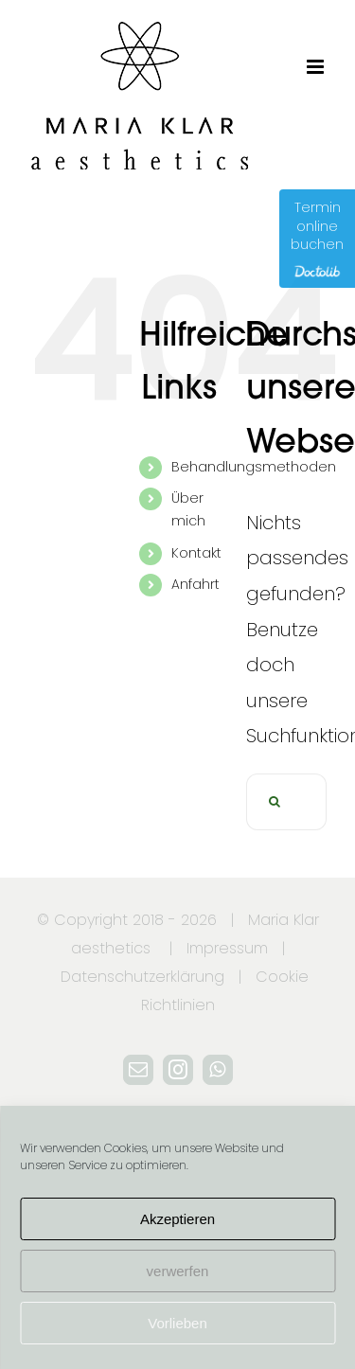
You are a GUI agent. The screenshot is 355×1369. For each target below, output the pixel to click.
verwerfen (178, 1271)
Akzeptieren (177, 1219)
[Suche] (274, 801)
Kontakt (196, 552)
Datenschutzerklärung (142, 976)
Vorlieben (177, 1323)
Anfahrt (195, 584)
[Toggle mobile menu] (317, 67)
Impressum (227, 948)
